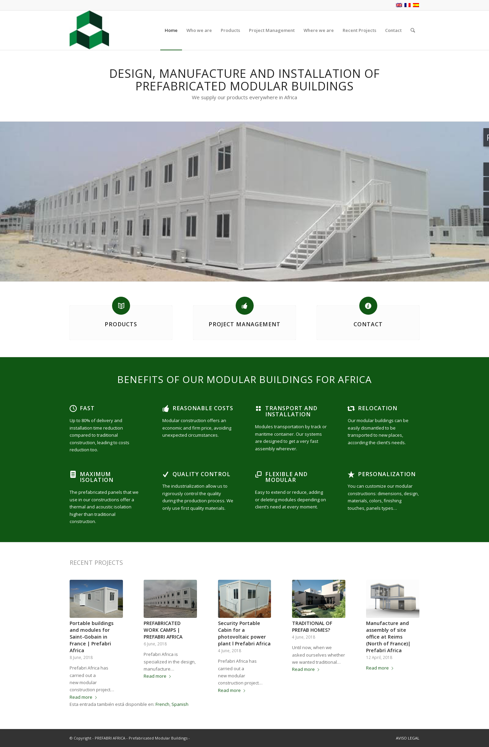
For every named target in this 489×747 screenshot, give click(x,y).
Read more (84, 697)
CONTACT (368, 324)
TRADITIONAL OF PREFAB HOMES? (312, 626)
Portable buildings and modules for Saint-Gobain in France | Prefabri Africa (91, 637)
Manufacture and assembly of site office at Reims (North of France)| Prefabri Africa (388, 637)
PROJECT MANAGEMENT (244, 324)
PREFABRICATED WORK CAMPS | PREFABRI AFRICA (163, 630)
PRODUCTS (121, 324)
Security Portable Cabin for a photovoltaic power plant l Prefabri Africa (244, 633)
